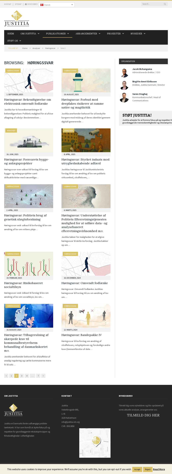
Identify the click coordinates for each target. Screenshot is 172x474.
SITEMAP (18, 4)
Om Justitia (28, 33)
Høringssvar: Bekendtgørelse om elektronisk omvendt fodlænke (27, 101)
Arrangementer (86, 33)
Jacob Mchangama (142, 69)
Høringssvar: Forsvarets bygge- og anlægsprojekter (26, 161)
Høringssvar (50, 48)
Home (24, 48)
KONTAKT (7, 4)
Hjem (10, 33)
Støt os (12, 40)
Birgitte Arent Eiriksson (144, 81)
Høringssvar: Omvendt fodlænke (84, 283)
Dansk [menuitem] (47, 4)
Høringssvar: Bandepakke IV (81, 335)
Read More (159, 469)
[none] (57, 4)
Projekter (114, 33)
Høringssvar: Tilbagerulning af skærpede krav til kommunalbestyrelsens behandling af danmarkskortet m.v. (26, 342)
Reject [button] (148, 469)
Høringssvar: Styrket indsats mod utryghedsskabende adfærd (85, 161)
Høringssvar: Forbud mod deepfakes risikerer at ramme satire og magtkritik (82, 103)
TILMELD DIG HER (143, 415)
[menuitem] (57, 4)
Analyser (36, 48)
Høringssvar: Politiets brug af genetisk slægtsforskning (25, 217)
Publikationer (56, 33)
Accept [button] (137, 469)
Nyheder (136, 33)
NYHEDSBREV (31, 4)
